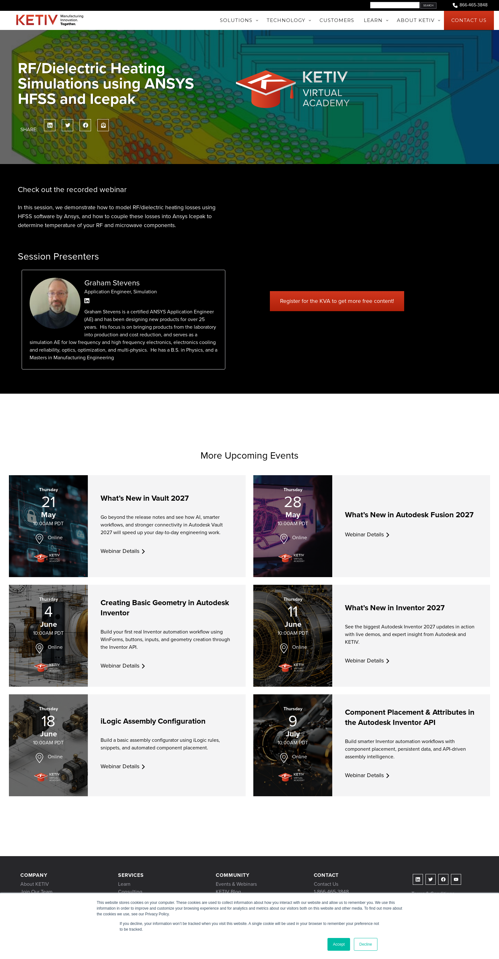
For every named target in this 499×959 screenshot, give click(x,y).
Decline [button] (365, 944)
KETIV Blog (228, 891)
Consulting (130, 891)
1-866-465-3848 (331, 891)
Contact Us (326, 884)
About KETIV (34, 884)
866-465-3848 (470, 5)
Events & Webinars (236, 884)
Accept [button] (339, 944)
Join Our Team (36, 891)
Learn (124, 884)
